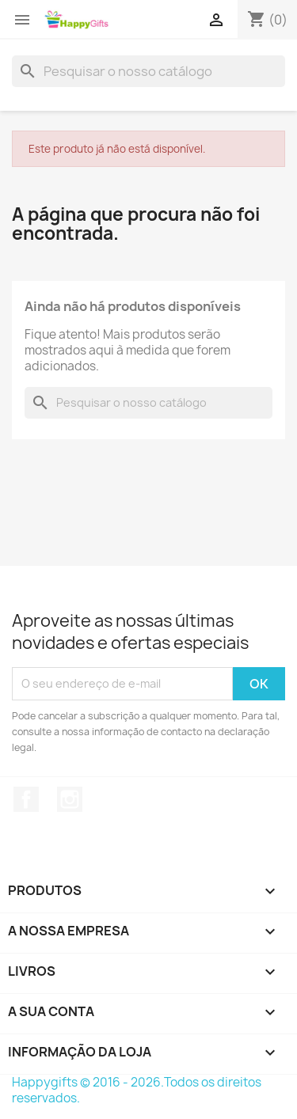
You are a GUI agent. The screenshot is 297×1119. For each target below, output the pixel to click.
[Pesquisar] (148, 71)
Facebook (26, 799)
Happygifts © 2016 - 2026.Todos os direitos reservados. (136, 1090)
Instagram (69, 799)
